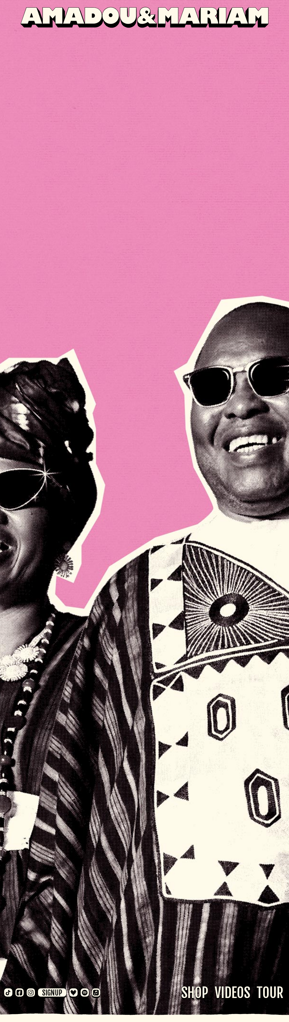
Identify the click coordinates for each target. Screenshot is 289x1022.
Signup (52, 992)
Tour (270, 992)
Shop (194, 992)
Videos (232, 992)
